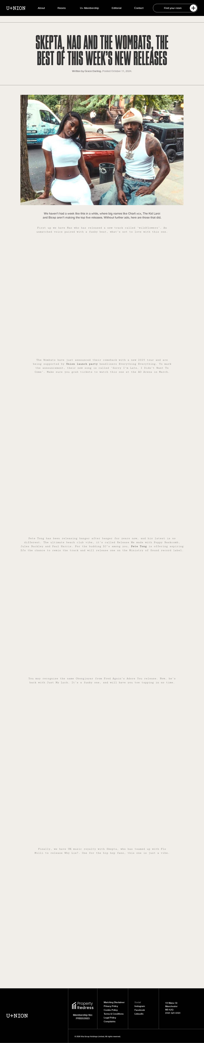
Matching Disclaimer (114, 1002)
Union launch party (82, 363)
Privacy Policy (111, 1006)
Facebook (140, 1010)
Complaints (109, 1021)
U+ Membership (89, 7)
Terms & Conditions (114, 1014)
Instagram (140, 1006)
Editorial (116, 7)
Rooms (62, 8)
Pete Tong (139, 546)
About (41, 7)
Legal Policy (110, 1018)
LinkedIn (139, 1014)
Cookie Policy (111, 1010)
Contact (138, 7)
